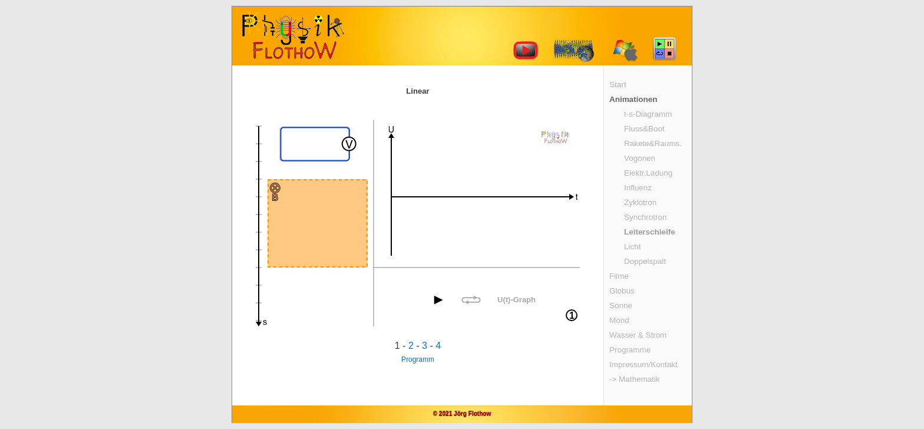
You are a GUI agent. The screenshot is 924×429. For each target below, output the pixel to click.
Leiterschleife (649, 231)
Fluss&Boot (644, 128)
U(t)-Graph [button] (516, 299)
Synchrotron (645, 217)
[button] (438, 300)
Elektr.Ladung (648, 173)
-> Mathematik (634, 379)
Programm (417, 359)
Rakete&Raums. (653, 143)
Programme (630, 349)
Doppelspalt (645, 261)
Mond (619, 320)
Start (617, 84)
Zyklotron (640, 202)
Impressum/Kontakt (643, 364)
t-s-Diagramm (648, 114)
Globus (622, 290)
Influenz (638, 187)
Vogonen (639, 158)
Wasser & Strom (637, 335)
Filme (619, 276)
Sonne (620, 305)
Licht (632, 246)
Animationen (633, 99)
